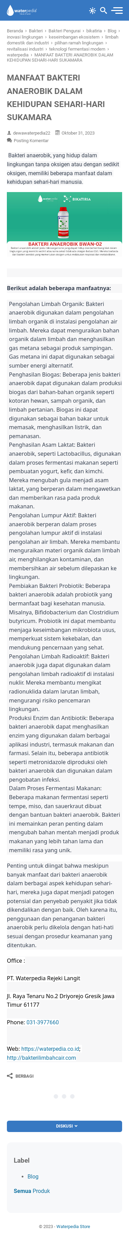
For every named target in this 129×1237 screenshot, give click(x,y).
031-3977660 (42, 1022)
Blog (33, 1176)
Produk (32, 1191)
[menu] (116, 10)
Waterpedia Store (73, 1226)
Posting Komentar (31, 140)
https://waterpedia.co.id (50, 1049)
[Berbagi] (20, 1076)
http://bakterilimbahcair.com (41, 1058)
